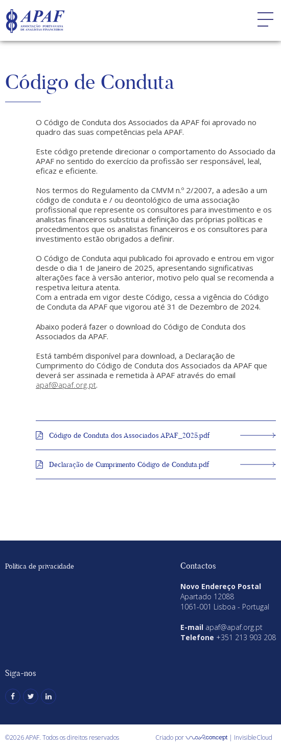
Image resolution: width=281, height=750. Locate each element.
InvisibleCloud (253, 737)
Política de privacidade (39, 566)
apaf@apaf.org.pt (66, 385)
